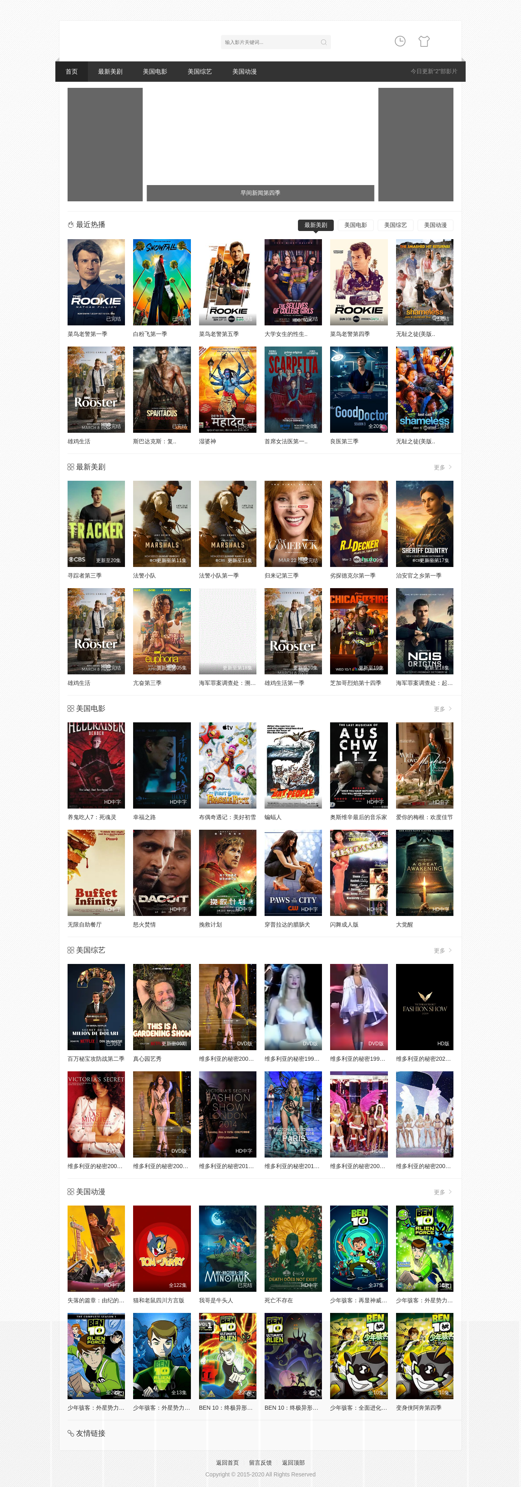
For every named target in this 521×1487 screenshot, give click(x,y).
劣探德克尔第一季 (353, 575)
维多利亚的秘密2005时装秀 (365, 1166)
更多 (443, 467)
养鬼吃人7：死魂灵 (92, 817)
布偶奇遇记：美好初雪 (227, 817)
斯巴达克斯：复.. (154, 441)
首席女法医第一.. (286, 441)
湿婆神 (207, 441)
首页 (72, 71)
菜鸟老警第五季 (219, 334)
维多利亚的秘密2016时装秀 (299, 1166)
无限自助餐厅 (85, 924)
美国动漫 (244, 71)
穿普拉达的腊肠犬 (287, 924)
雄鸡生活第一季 (284, 683)
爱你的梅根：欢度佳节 (424, 817)
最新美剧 (110, 71)
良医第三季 (344, 441)
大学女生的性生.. (286, 334)
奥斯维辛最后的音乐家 (358, 817)
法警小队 (144, 575)
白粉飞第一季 (150, 334)
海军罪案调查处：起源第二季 (433, 683)
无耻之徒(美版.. (415, 334)
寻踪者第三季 (85, 575)
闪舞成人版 (344, 924)
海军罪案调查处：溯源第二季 (236, 683)
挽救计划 (210, 924)
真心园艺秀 (147, 1058)
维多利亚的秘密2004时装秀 (431, 1166)
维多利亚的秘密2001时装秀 (102, 1166)
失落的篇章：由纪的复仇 (99, 1300)
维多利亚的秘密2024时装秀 (431, 1058)
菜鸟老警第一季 (87, 334)
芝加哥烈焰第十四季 (355, 683)
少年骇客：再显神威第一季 (364, 1300)
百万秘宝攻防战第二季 (96, 1058)
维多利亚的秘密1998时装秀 (299, 1058)
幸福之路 (144, 817)
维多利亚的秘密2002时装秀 (168, 1166)
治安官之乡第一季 (419, 575)
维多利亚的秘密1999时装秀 (365, 1058)
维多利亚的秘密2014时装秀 (234, 1166)
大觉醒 (404, 924)
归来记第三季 (282, 575)
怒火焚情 (144, 924)
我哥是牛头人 (216, 1300)
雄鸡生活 (79, 441)
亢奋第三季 (147, 683)
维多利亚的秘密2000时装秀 (234, 1058)
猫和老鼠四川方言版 (158, 1300)
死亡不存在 (279, 1300)
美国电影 (155, 71)
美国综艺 (200, 71)
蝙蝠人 (273, 817)
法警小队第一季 (219, 575)
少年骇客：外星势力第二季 (430, 1300)
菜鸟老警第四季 (350, 334)
